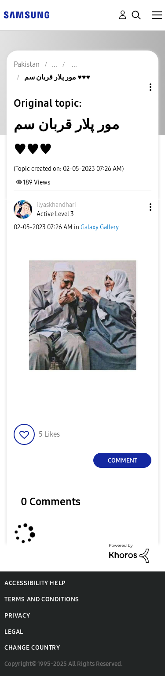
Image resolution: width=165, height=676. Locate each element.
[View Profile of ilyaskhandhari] (56, 205)
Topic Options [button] (135, 87)
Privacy (17, 615)
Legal (13, 632)
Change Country (32, 647)
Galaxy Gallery (100, 227)
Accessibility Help (35, 583)
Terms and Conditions (41, 599)
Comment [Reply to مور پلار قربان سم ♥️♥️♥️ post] (122, 460)
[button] (136, 207)
